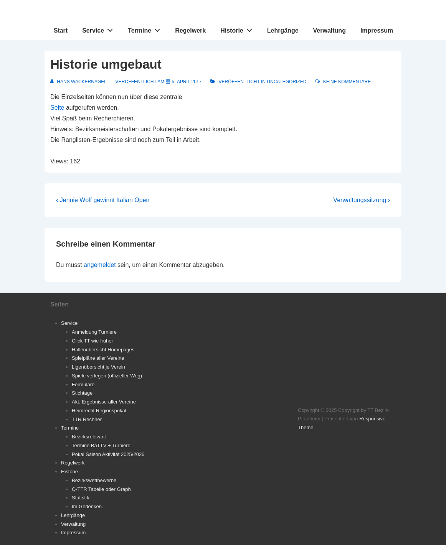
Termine (146, 29)
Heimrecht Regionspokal (99, 410)
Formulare (83, 384)
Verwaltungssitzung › (361, 200)
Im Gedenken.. (88, 506)
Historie (238, 29)
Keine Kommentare (347, 81)
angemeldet (100, 265)
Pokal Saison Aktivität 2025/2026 (108, 454)
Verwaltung (329, 30)
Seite (57, 107)
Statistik (80, 498)
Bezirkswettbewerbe (94, 480)
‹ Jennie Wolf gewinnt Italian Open (102, 200)
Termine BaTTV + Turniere (101, 445)
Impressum (376, 30)
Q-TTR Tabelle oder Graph (101, 489)
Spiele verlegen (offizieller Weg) (107, 376)
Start (61, 30)
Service (99, 29)
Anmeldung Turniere (94, 332)
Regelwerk (190, 30)
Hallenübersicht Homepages (103, 349)
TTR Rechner (87, 419)
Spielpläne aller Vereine (98, 358)
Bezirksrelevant (89, 437)
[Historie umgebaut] (187, 81)
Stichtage (82, 393)
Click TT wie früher (92, 341)
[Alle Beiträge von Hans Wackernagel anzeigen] (79, 81)
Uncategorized (286, 81)
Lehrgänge (283, 30)
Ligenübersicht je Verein (98, 367)
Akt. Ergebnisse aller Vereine (104, 402)
